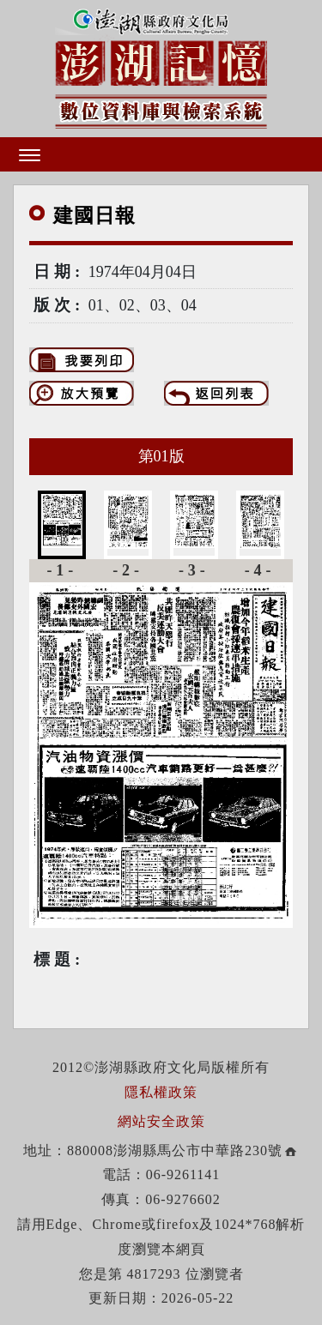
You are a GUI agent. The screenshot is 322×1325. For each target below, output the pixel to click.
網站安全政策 (161, 1121)
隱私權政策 (161, 1092)
